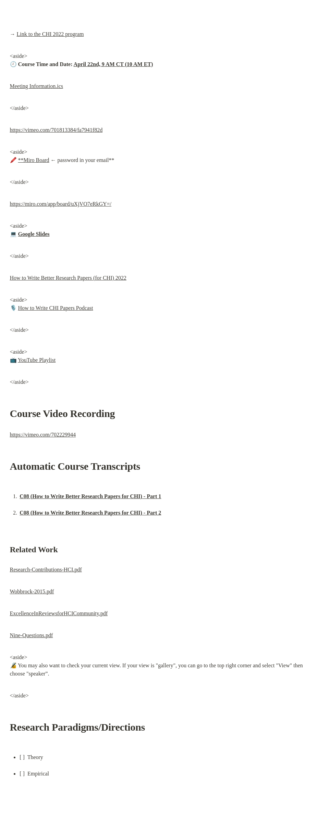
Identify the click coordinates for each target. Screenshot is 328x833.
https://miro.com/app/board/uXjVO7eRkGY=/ (61, 204)
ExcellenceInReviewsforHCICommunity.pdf (59, 613)
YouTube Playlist (37, 360)
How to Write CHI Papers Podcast (55, 308)
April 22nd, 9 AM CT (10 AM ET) (113, 64)
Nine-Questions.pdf (31, 635)
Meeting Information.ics (36, 86)
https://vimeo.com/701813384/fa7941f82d (56, 130)
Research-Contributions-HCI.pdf (46, 569)
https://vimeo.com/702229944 (43, 435)
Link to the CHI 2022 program (50, 34)
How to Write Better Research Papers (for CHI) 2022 (68, 278)
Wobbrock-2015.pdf (32, 591)
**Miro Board (33, 160)
